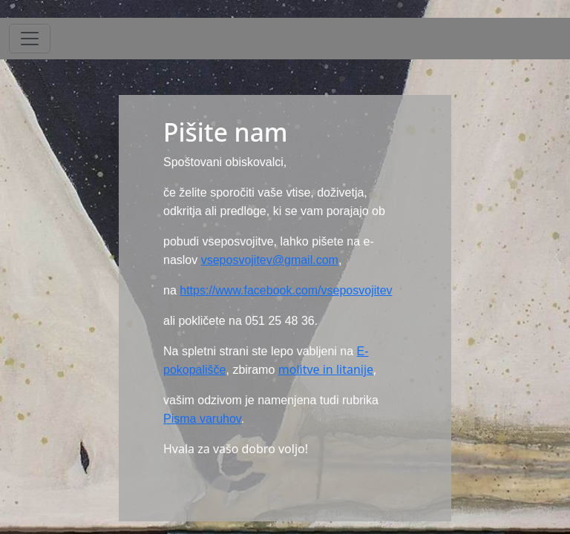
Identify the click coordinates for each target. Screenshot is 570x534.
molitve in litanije (325, 369)
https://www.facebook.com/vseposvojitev (286, 290)
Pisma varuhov (202, 418)
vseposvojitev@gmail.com (269, 260)
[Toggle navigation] (29, 38)
